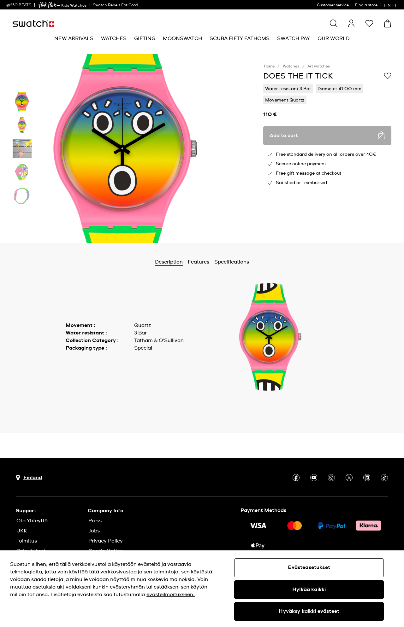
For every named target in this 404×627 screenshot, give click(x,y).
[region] (202, 588)
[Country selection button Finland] (29, 478)
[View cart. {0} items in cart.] (387, 23)
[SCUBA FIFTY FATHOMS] (240, 38)
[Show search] (333, 23)
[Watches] (114, 38)
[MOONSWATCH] (182, 38)
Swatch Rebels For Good (115, 5)
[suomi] (391, 4)
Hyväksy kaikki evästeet (309, 611)
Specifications (231, 261)
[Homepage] (33, 23)
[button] (369, 23)
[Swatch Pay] (293, 38)
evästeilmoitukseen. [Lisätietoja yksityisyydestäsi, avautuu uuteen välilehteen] (170, 594)
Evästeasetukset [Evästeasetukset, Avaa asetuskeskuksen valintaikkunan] (309, 567)
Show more (79, 362)
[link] (47, 5)
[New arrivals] (73, 38)
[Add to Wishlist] (387, 75)
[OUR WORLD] (334, 38)
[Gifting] (144, 38)
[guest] (351, 23)
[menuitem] (73, 39)
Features (198, 261)
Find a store (366, 5)
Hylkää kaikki (309, 589)
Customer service (333, 5)
